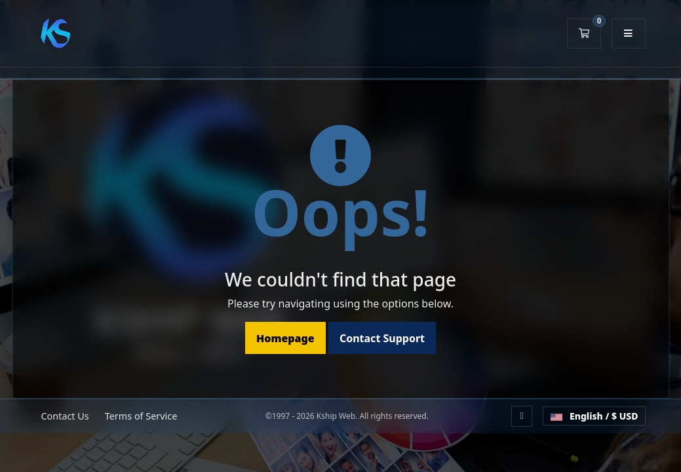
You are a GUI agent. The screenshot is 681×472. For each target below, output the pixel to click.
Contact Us (65, 416)
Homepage (285, 338)
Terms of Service (141, 416)
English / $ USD (594, 416)
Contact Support (382, 338)
